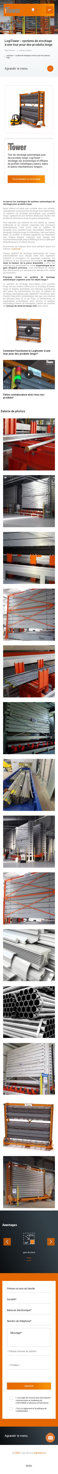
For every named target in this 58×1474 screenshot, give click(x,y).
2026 (17, 1453)
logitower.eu (39, 1453)
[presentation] (7, 1241)
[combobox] (29, 1365)
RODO (29, 1466)
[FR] (34, 10)
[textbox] (30, 1365)
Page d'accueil (10, 50)
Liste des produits (25, 50)
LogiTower (15, 249)
